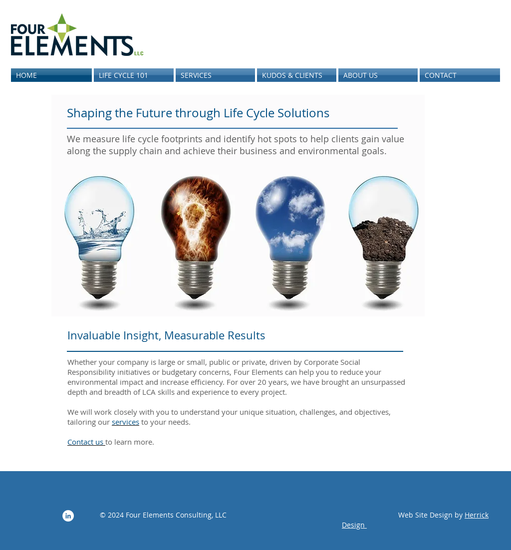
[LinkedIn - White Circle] (68, 516)
